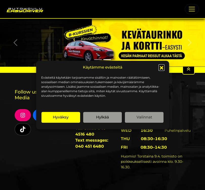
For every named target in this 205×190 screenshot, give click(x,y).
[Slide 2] (107, 59)
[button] (161, 67)
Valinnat (144, 117)
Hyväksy (61, 117)
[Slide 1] (98, 59)
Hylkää (102, 117)
